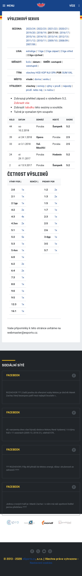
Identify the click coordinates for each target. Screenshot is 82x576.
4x (23, 216)
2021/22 (52, 28)
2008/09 (63, 40)
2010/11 (41, 40)
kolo (28, 61)
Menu (10, 6)
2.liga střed (66, 51)
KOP (43, 72)
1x (23, 189)
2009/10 (52, 40)
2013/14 (52, 36)
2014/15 (41, 36)
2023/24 (30, 28)
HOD (38, 72)
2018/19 (41, 32)
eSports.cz (29, 573)
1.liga (40, 51)
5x (23, 236)
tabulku (29, 107)
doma (38, 79)
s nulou (49, 89)
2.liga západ (51, 51)
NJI (49, 72)
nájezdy (67, 86)
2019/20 (30, 32)
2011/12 (30, 40)
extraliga (30, 51)
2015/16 (30, 36)
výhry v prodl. (54, 86)
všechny (30, 72)
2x (23, 209)
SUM (64, 72)
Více (72, 6)
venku (46, 79)
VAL (70, 72)
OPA (53, 72)
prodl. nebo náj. (34, 89)
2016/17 (64, 32)
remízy (41, 86)
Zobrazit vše (21, 103)
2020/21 (63, 28)
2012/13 (63, 36)
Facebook (13, 454)
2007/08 (30, 44)
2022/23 (41, 28)
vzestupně (31, 65)
